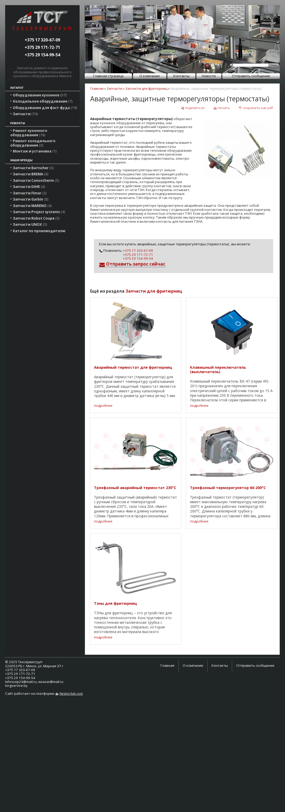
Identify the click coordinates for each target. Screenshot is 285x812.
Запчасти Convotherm (36, 180)
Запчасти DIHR (29, 186)
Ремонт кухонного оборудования (28, 132)
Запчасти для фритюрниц (146, 88)
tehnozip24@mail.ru (21, 681)
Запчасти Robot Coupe (36, 218)
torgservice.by (16, 685)
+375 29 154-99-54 (42, 55)
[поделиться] (192, 108)
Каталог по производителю (39, 231)
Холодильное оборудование (43, 101)
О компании (149, 76)
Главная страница (108, 76)
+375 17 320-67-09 (42, 40)
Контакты (181, 76)
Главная (96, 88)
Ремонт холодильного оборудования (32, 143)
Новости (209, 76)
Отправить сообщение (251, 76)
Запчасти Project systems (39, 212)
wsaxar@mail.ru (50, 681)
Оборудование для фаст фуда (45, 107)
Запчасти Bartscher (33, 168)
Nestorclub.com (71, 693)
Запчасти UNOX (30, 224)
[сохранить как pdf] (256, 108)
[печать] (221, 108)
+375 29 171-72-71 (42, 47)
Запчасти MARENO (32, 205)
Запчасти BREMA (31, 174)
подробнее (103, 406)
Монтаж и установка (35, 151)
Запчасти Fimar (30, 193)
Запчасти (25, 114)
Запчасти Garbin (31, 199)
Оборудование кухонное (40, 95)
